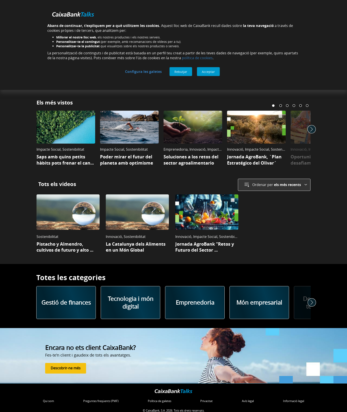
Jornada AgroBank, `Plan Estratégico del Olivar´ (255, 160)
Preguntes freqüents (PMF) (101, 399)
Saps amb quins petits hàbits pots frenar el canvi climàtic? (66, 163)
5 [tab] (300, 105)
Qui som (48, 399)
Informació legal (293, 399)
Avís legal (248, 399)
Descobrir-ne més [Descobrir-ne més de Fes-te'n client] (66, 366)
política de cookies (197, 57)
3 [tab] (287, 105)
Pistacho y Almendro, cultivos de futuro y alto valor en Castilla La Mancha (66, 248)
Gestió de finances (66, 301)
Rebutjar (180, 72)
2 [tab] (280, 105)
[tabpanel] (66, 140)
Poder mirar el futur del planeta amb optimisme (126, 160)
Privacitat (206, 399)
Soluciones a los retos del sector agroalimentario (192, 160)
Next (311, 128)
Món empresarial (259, 301)
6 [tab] (307, 105)
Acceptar (208, 72)
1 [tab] (274, 105)
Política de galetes (159, 399)
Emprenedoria (195, 301)
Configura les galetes (143, 71)
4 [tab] (294, 105)
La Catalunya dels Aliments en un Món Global (136, 245)
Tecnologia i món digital (130, 301)
